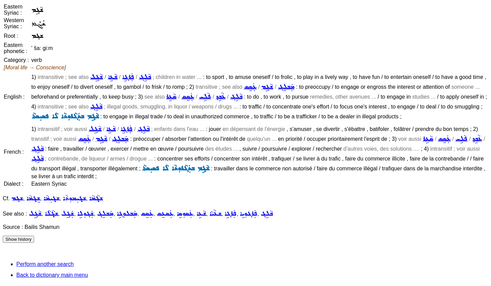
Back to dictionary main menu (52, 275)
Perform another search (45, 264)
